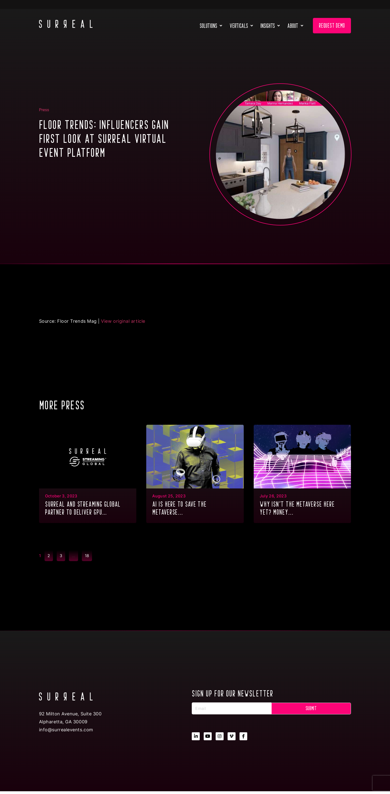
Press (44, 109)
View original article (123, 321)
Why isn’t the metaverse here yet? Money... (297, 508)
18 (88, 554)
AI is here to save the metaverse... (179, 508)
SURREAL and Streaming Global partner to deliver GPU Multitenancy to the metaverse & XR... (87, 508)
